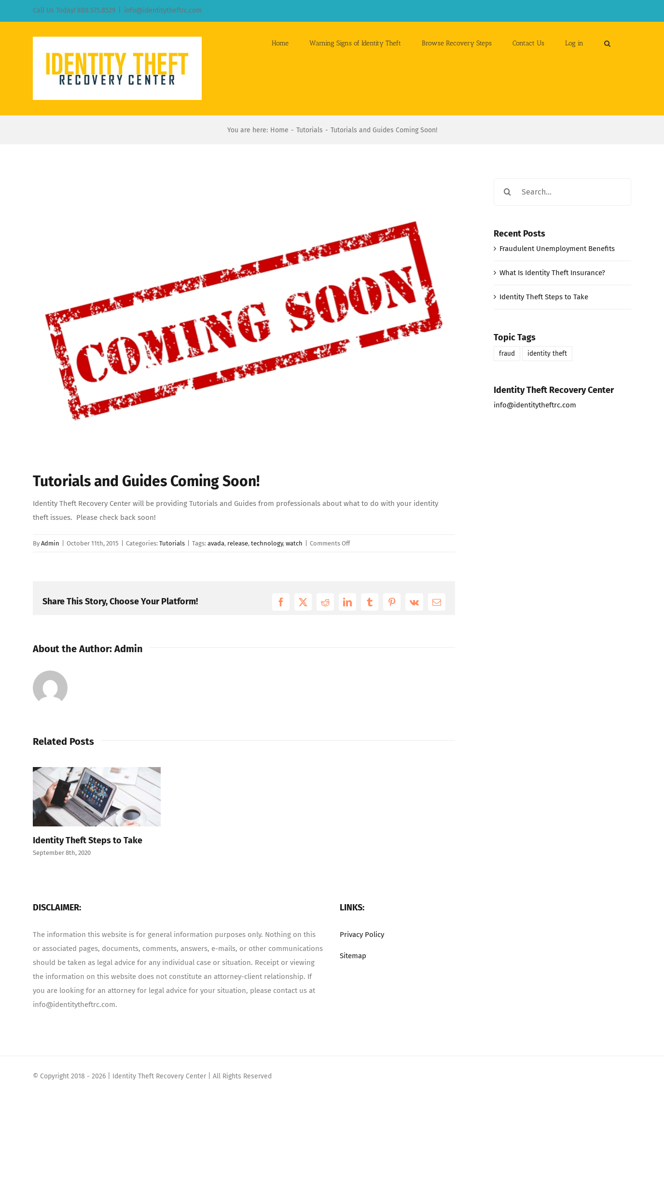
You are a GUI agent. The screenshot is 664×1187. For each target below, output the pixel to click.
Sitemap (353, 955)
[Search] (507, 192)
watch (294, 543)
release (237, 543)
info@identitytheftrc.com (163, 10)
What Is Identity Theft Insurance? (552, 272)
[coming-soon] (244, 317)
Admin (50, 543)
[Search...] (562, 192)
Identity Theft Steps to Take (87, 840)
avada (216, 543)
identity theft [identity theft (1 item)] (547, 353)
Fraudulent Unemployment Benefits (557, 248)
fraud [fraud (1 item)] (507, 353)
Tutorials (172, 543)
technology (267, 543)
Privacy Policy (362, 934)
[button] (607, 42)
